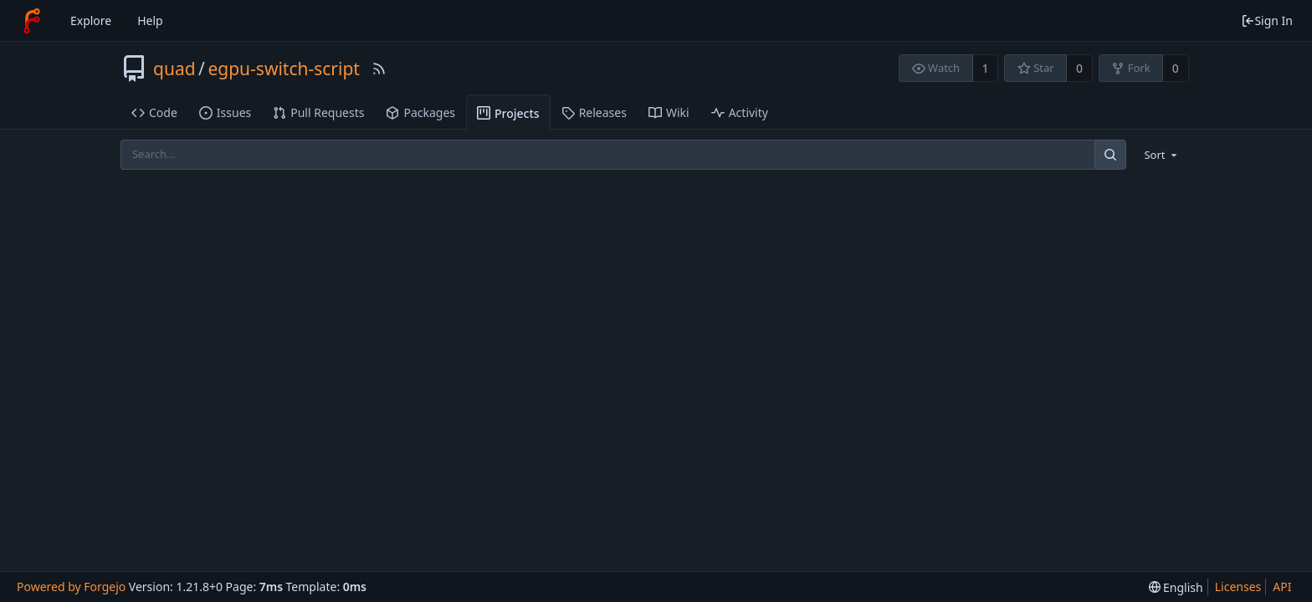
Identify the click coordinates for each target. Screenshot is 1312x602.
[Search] (1110, 154)
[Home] (31, 21)
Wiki (668, 112)
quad (174, 68)
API (1282, 586)
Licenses (1238, 586)
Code (154, 112)
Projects (508, 113)
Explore (90, 20)
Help (150, 20)
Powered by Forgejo (71, 586)
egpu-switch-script (284, 68)
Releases (594, 112)
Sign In (1267, 20)
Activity (739, 112)
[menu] (1162, 154)
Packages (420, 112)
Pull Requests (318, 112)
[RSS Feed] (379, 68)
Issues (225, 112)
